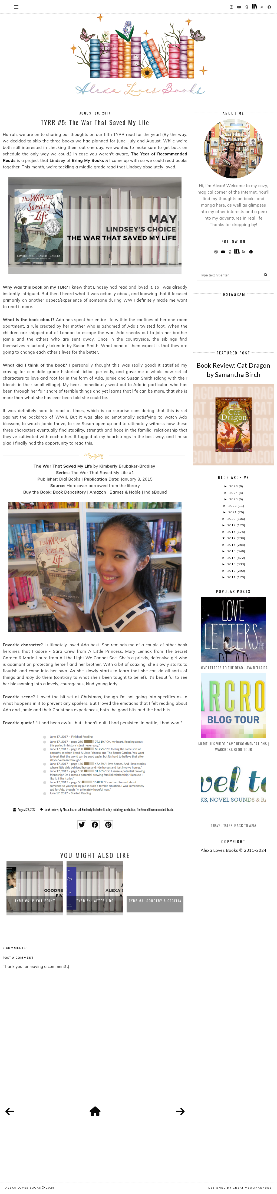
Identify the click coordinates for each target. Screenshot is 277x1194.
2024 (234, 493)
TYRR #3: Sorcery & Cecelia (155, 900)
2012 (231, 571)
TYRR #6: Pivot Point (35, 900)
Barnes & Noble (125, 492)
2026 (234, 486)
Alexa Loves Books (23, 1187)
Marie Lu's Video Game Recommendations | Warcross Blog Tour (233, 746)
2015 (231, 551)
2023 (234, 499)
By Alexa (64, 809)
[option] (35, 888)
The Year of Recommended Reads (155, 809)
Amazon (98, 492)
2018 (231, 532)
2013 (231, 564)
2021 (233, 512)
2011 (231, 577)
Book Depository (69, 492)
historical (75, 809)
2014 (231, 558)
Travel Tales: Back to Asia (233, 825)
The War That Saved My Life (63, 466)
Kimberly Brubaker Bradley (97, 809)
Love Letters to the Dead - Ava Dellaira (233, 667)
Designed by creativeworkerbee (240, 1187)
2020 (231, 519)
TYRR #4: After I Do (95, 900)
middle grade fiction (124, 809)
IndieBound (155, 492)
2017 (231, 538)
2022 (233, 506)
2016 (231, 545)
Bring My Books (88, 160)
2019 (231, 525)
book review (51, 809)
